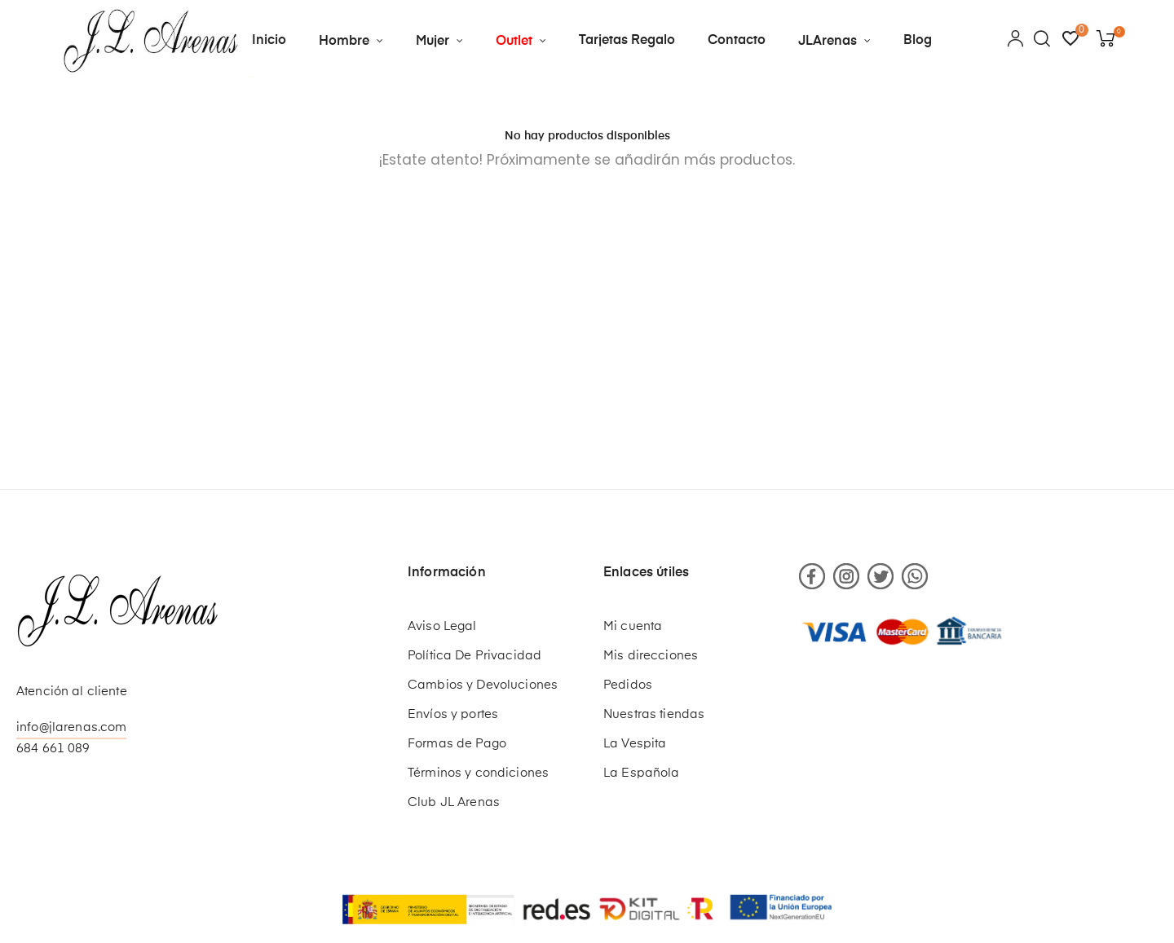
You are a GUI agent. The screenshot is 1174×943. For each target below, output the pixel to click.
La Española (641, 773)
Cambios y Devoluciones (483, 685)
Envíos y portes (453, 714)
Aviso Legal (442, 626)
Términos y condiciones (478, 773)
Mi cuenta (632, 626)
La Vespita (634, 744)
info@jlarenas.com (71, 727)
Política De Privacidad (474, 656)
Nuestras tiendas (653, 714)
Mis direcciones (650, 656)
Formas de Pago (457, 744)
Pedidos (627, 685)
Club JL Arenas (454, 802)
